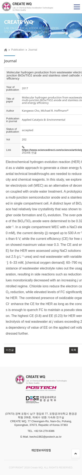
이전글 (10, 349)
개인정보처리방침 (41, 450)
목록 (73, 349)
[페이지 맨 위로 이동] (76, 454)
